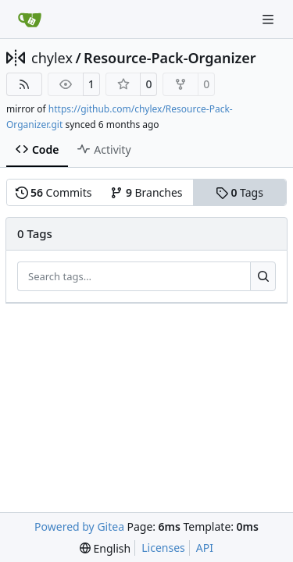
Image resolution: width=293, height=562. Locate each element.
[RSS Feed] (24, 84)
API (204, 547)
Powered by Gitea (79, 526)
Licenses (163, 547)
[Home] (30, 19)
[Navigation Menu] (269, 19)
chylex (52, 58)
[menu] (105, 548)
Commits (54, 192)
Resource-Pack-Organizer (170, 58)
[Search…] (263, 276)
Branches (146, 192)
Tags (239, 192)
